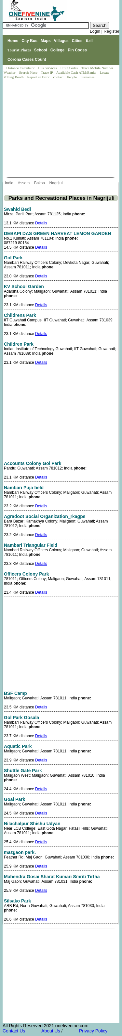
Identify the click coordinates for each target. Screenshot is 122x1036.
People (72, 77)
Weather (10, 72)
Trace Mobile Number (97, 68)
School (40, 50)
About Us (51, 1030)
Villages (61, 40)
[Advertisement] (61, 128)
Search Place (28, 72)
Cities (77, 40)
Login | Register (104, 31)
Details (41, 223)
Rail (89, 40)
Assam (24, 183)
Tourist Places (19, 50)
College (57, 50)
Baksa (40, 183)
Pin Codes (77, 50)
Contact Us (14, 1030)
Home (12, 40)
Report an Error (38, 77)
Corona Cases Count (26, 59)
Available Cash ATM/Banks (76, 72)
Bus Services (47, 68)
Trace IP (47, 72)
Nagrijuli (56, 183)
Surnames (87, 77)
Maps (46, 40)
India (9, 183)
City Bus (29, 40)
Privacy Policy (93, 1030)
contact (58, 77)
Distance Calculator (20, 68)
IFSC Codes (69, 68)
